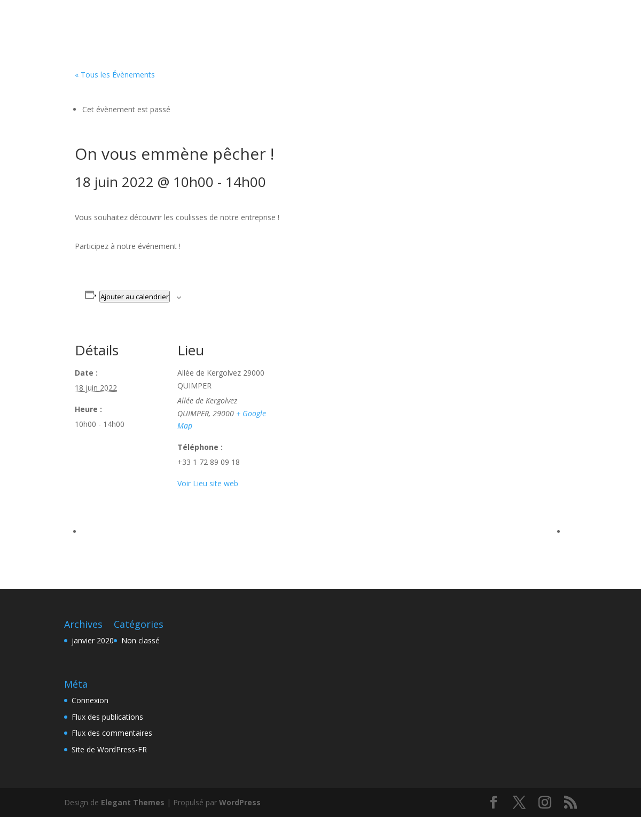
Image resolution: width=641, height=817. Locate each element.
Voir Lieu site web (207, 483)
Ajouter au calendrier (134, 296)
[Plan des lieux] (336, 399)
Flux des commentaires (112, 733)
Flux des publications (107, 717)
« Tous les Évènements (115, 74)
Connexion (90, 700)
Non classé (140, 640)
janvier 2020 (93, 640)
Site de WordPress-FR (109, 749)
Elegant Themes (133, 802)
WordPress (240, 802)
